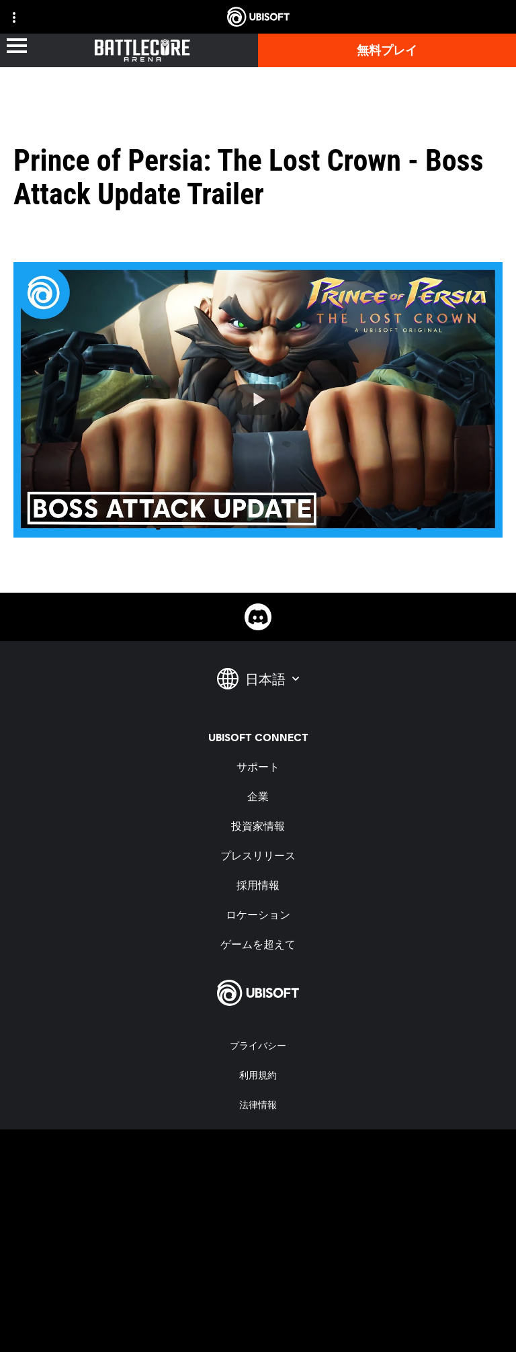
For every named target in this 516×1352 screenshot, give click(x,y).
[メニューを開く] (17, 46)
